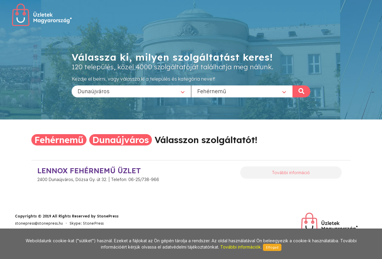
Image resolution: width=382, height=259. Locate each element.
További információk (240, 246)
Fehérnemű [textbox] (211, 91)
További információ (291, 172)
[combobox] (131, 91)
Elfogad (272, 247)
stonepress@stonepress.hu (39, 223)
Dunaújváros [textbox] (94, 91)
